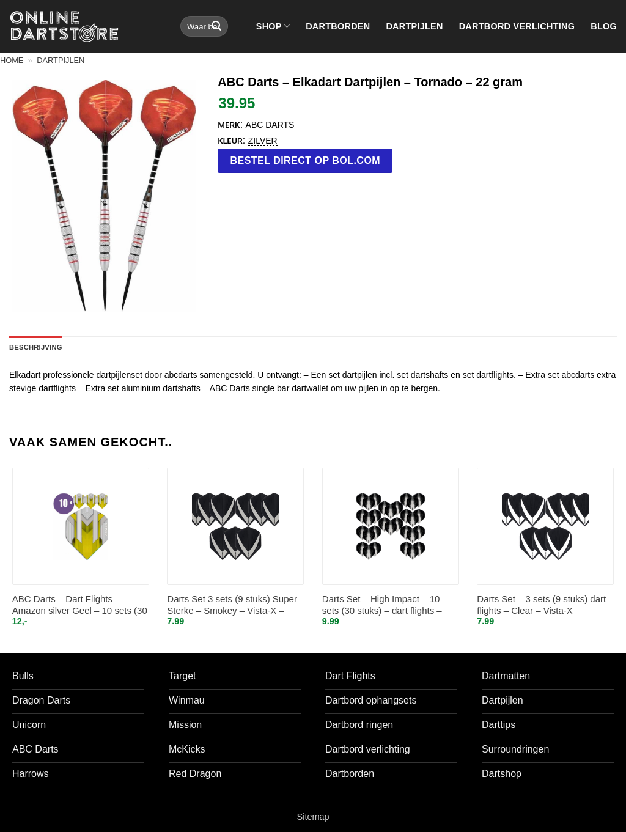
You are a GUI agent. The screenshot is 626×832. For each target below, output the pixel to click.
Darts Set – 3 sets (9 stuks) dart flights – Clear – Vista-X (541, 605)
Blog (604, 26)
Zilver (263, 140)
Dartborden (338, 26)
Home (11, 60)
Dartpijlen (414, 26)
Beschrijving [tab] (35, 347)
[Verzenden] (216, 26)
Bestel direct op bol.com (305, 160)
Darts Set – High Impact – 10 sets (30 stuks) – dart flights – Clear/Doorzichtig (382, 605)
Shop (273, 26)
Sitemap (313, 817)
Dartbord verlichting (517, 26)
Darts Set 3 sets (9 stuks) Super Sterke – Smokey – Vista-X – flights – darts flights (232, 605)
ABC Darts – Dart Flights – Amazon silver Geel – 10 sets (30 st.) (79, 605)
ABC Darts (270, 125)
